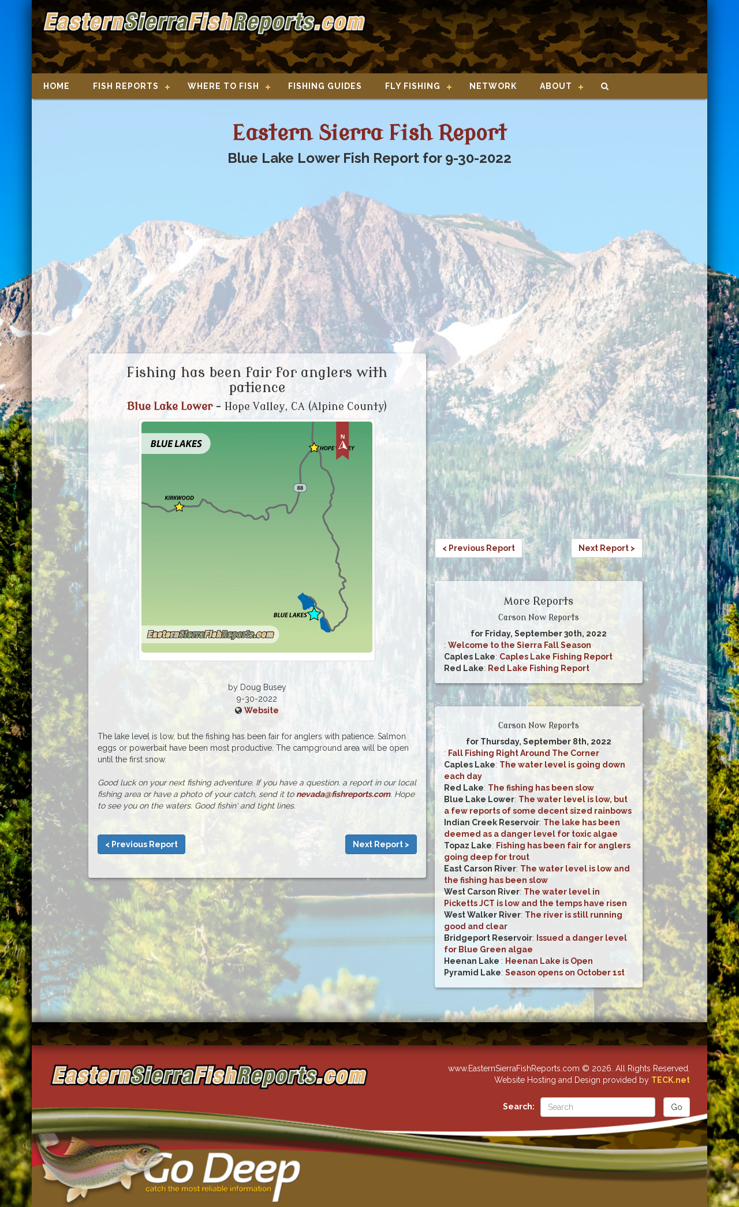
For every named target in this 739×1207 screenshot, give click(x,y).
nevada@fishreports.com (343, 794)
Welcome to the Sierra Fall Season (519, 645)
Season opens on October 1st (565, 972)
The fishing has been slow (541, 787)
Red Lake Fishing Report (538, 668)
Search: (519, 1106)
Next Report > (381, 844)
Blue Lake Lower (169, 406)
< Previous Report (141, 844)
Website (261, 710)
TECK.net (670, 1080)
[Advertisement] (532, 37)
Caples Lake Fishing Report (556, 656)
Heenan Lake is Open (549, 961)
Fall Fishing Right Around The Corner (523, 753)
